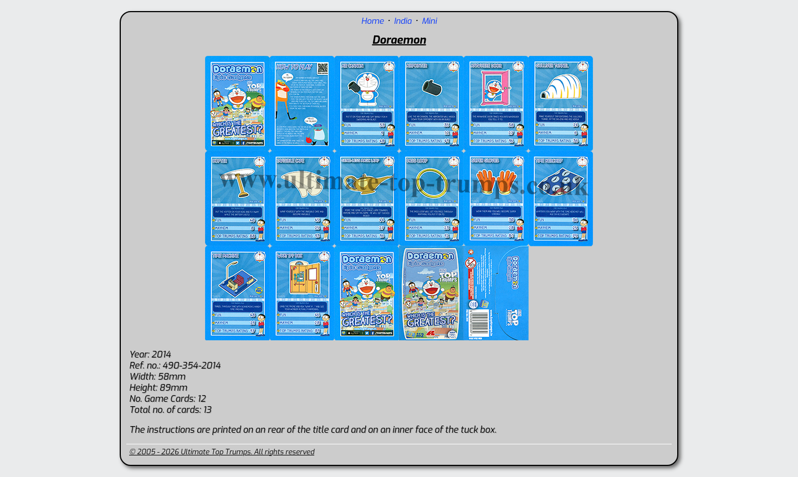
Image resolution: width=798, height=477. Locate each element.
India (403, 21)
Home (372, 21)
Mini (429, 21)
